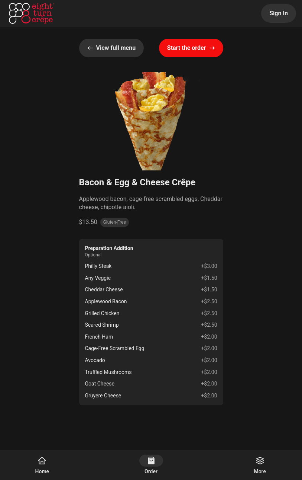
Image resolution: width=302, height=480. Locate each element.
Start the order (191, 47)
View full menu (111, 47)
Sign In (278, 13)
